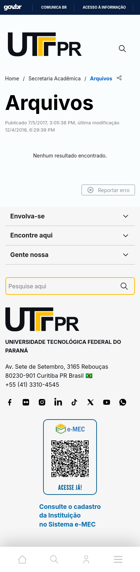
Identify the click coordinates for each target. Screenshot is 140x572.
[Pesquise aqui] (61, 286)
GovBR (13, 7)
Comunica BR (54, 7)
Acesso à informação (104, 7)
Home (12, 78)
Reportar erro (108, 190)
